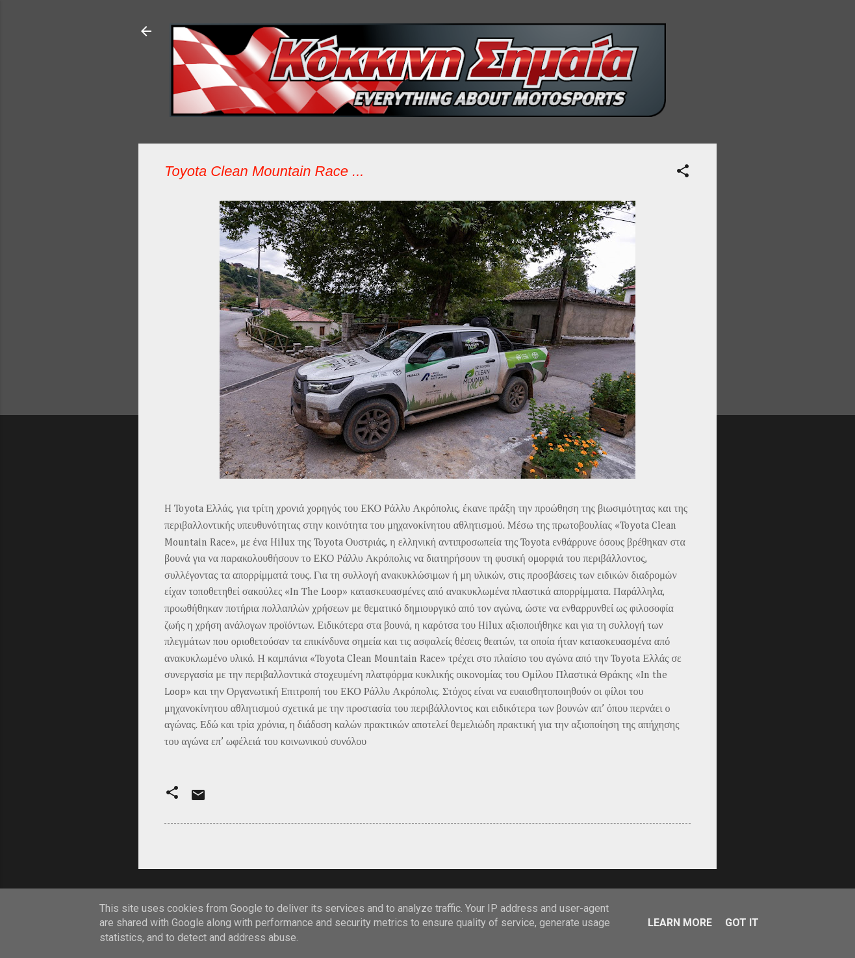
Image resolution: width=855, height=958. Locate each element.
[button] (683, 173)
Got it (742, 922)
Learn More (680, 922)
